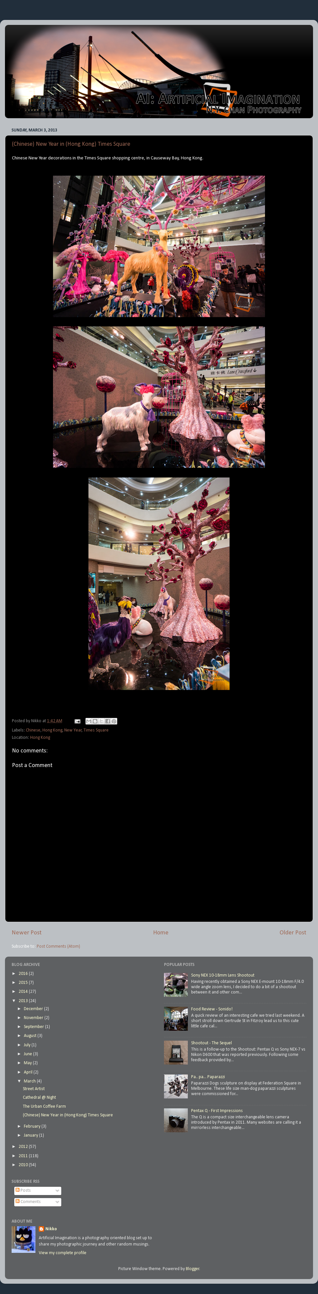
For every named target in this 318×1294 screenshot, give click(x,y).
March (30, 1081)
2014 (24, 992)
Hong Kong (52, 730)
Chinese (33, 730)
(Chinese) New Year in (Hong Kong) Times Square (71, 144)
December (34, 1009)
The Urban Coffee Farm (44, 1106)
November (34, 1018)
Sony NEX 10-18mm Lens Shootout (222, 975)
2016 (24, 974)
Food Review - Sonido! (212, 1009)
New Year (73, 730)
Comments (28, 1202)
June (28, 1054)
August (30, 1036)
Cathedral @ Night (39, 1097)
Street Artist (34, 1089)
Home (161, 933)
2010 (24, 1165)
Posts (23, 1190)
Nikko (51, 1229)
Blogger (192, 1269)
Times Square (96, 730)
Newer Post (27, 933)
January (31, 1135)
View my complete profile (62, 1253)
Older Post (293, 933)
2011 (24, 1156)
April (28, 1072)
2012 (24, 1147)
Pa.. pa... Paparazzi (208, 1077)
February (32, 1126)
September (34, 1027)
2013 (24, 1001)
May (28, 1063)
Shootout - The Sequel (211, 1043)
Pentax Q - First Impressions (217, 1111)
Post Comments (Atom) (58, 946)
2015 (24, 983)
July (27, 1045)
